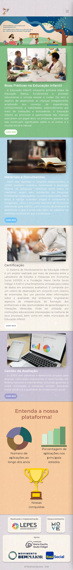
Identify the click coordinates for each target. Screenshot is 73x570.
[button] (5, 31)
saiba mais (11, 132)
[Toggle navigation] (67, 11)
